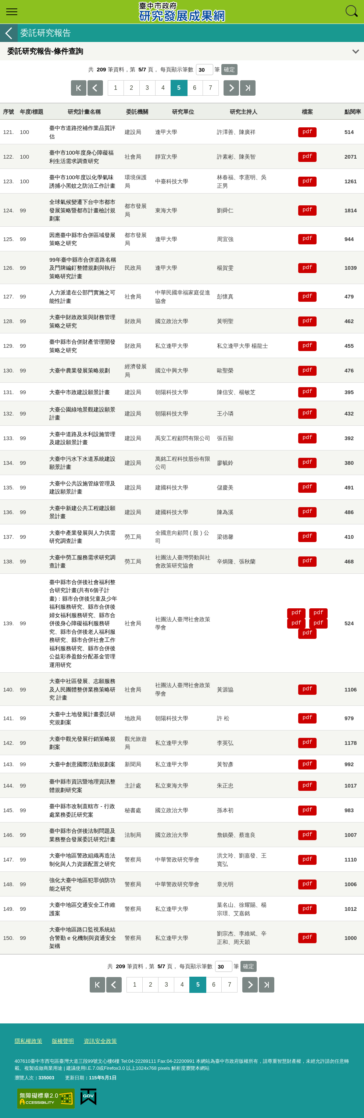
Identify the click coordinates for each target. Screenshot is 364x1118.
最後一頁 (248, 88)
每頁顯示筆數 (176, 69)
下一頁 (231, 88)
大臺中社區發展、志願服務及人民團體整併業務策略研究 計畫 (82, 689)
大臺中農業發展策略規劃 (79, 370)
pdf (308, 132)
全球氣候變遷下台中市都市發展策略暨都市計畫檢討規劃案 (82, 210)
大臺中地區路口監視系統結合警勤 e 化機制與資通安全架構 (82, 937)
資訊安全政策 (91, 1040)
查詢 (352, 12)
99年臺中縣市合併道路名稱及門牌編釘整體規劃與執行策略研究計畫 (82, 267)
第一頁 (78, 88)
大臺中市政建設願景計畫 (79, 392)
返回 (9, 33)
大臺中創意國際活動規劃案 (82, 764)
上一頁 (95, 88)
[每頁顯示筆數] (204, 69)
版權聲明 (57, 1040)
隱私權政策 (27, 1040)
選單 (12, 12)
